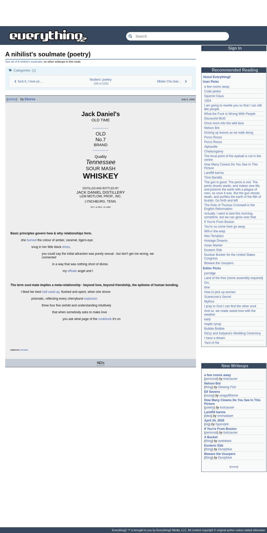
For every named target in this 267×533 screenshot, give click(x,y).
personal (211, 379)
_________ (100, 126)
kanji (207, 319)
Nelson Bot (212, 128)
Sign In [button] (235, 48)
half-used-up (50, 292)
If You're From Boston (219, 222)
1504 (207, 101)
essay (209, 395)
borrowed (24, 350)
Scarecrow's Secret (217, 297)
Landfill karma (214, 173)
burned (32, 240)
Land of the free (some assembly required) (233, 278)
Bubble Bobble (214, 328)
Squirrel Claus (214, 96)
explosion (91, 298)
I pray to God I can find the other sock (230, 306)
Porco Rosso (213, 137)
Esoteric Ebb (213, 250)
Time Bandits (213, 177)
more (233, 466)
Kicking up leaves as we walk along (228, 132)
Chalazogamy (213, 151)
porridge (210, 273)
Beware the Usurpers (219, 263)
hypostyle (222, 424)
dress (66, 247)
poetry (12, 99)
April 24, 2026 (214, 420)
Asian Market (213, 245)
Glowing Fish (227, 387)
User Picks (211, 82)
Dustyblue (225, 449)
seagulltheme (229, 395)
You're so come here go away (224, 226)
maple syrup (212, 324)
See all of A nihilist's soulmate (23, 61)
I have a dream (214, 338)
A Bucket (211, 437)
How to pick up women (220, 292)
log (207, 424)
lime (207, 287)
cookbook (105, 319)
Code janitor (212, 91)
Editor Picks (212, 268)
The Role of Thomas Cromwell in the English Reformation (229, 207)
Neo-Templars (214, 236)
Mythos (209, 301)
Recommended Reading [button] (235, 70)
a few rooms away (216, 86)
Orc (206, 283)
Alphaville (210, 147)
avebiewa (224, 441)
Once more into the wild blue (224, 123)
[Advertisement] (133, 13)
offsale (72, 271)
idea (208, 416)
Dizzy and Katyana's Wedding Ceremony (232, 333)
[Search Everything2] (177, 36)
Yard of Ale (211, 343)
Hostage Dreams (216, 240)
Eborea (30, 99)
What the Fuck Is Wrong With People (230, 114)
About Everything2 (217, 77)
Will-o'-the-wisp (214, 231)
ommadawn (225, 416)
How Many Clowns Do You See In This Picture (232, 402)
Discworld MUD (215, 118)
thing (208, 387)
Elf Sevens (212, 392)
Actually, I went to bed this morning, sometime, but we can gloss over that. (230, 215)
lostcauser (230, 379)
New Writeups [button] (235, 366)
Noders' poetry (101, 79)
